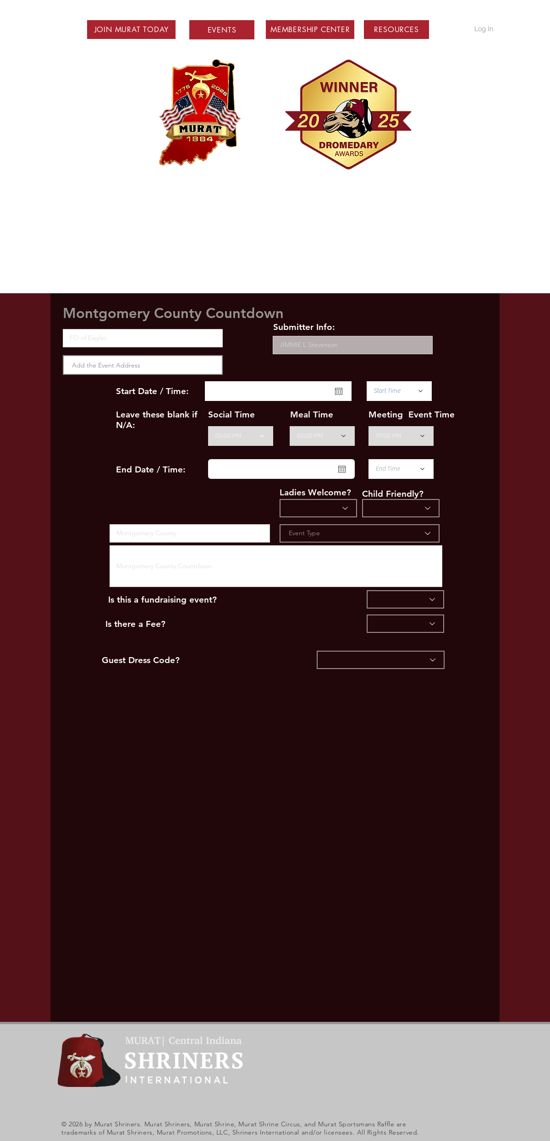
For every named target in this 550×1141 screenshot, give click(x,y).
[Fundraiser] (405, 599)
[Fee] (405, 623)
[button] (131, 29)
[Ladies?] (318, 508)
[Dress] (381, 660)
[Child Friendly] (401, 508)
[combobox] (143, 365)
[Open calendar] (338, 391)
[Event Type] (360, 533)
